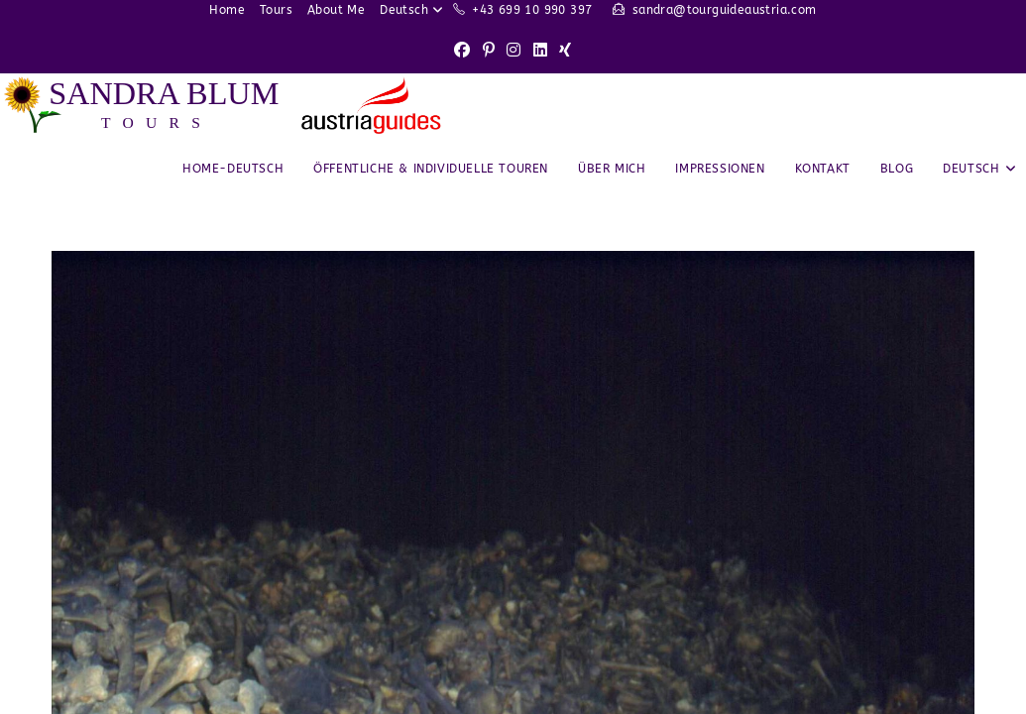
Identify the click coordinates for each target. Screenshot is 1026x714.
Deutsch (414, 10)
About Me (336, 10)
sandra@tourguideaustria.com (724, 10)
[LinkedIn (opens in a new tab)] (540, 51)
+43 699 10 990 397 (532, 10)
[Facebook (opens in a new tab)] (462, 51)
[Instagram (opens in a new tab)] (513, 51)
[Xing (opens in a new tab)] (565, 51)
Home (227, 10)
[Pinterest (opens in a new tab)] (489, 51)
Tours (276, 10)
